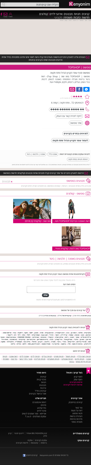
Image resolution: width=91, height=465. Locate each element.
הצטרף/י (5, 15)
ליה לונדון (87, 344)
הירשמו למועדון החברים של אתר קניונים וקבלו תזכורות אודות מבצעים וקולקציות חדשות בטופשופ (45, 173)
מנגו (82, 335)
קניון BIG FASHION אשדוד (36, 433)
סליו (69, 344)
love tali (44, 335)
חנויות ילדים (35, 356)
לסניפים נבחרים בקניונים (76, 133)
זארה (41, 333)
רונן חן (40, 342)
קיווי (14, 333)
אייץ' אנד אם (31, 339)
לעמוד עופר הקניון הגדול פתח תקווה (70, 140)
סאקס (3, 342)
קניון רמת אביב (86, 316)
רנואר (57, 335)
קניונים (85, 14)
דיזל (19, 335)
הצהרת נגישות (76, 416)
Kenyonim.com (46, 455)
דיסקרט (20, 333)
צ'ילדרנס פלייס (86, 337)
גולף (23, 335)
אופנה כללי (53, 154)
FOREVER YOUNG (24, 337)
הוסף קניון (78, 376)
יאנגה (72, 337)
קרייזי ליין (64, 335)
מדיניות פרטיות (76, 419)
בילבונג (46, 342)
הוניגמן (88, 335)
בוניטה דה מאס (77, 344)
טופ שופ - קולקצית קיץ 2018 (38, 221)
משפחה (67, 17)
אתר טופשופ (76, 123)
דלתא (24, 344)
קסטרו (71, 335)
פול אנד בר (55, 344)
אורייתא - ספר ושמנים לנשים (34, 413)
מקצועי (58, 17)
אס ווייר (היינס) (81, 342)
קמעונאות (34, 443)
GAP (31, 333)
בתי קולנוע (41, 407)
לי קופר (9, 335)
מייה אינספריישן (42, 339)
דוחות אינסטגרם (39, 402)
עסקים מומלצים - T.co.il (35, 416)
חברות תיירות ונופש (83, 361)
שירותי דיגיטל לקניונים (73, 384)
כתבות (77, 17)
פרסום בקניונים (76, 382)
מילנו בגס (27, 342)
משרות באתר (76, 421)
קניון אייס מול (66, 316)
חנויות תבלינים (40, 359)
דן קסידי (50, 337)
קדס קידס (22, 339)
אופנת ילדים (24, 356)
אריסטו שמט (7, 333)
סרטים (43, 405)
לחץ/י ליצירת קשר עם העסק (69, 116)
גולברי (76, 339)
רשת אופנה (13, 356)
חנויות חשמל (70, 356)
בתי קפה (14, 359)
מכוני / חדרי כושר (25, 359)
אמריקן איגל (68, 339)
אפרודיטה (35, 337)
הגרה (51, 339)
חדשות (85, 17)
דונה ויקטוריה (59, 333)
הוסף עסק (78, 379)
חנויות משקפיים (53, 359)
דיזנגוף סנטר (19, 433)
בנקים (71, 361)
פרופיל (34, 342)
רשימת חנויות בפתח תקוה (78, 159)
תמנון (36, 333)
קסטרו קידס (36, 335)
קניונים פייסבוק (30, 455)
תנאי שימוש (77, 413)
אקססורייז (18, 342)
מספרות (6, 359)
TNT (28, 335)
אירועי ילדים (56, 14)
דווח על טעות (76, 410)
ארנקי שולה (59, 337)
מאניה (53, 342)
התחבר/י (10, 15)
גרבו (67, 333)
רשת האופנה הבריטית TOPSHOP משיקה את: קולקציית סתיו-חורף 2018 (57, 221)
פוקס (26, 333)
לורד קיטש (71, 342)
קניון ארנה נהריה (50, 316)
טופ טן (82, 339)
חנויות (77, 14)
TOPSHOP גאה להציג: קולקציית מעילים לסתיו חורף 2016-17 (62, 248)
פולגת (80, 333)
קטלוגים (43, 14)
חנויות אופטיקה (67, 359)
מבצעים (68, 14)
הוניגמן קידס (49, 333)
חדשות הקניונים (22, 443)
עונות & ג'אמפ (11, 337)
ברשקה (63, 344)
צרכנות (43, 388)
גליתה (13, 344)
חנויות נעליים (47, 356)
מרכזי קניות (41, 379)
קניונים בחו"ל (40, 390)
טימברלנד (10, 342)
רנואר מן (74, 333)
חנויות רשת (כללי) (84, 356)
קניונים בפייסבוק (75, 402)
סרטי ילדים (41, 410)
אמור (77, 337)
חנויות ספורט (59, 356)
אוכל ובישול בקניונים (37, 393)
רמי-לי (51, 335)
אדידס (19, 344)
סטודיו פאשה (46, 344)
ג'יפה (66, 337)
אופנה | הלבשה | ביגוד (36, 154)
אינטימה (43, 337)
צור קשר (78, 407)
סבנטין (77, 335)
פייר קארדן (58, 339)
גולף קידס (87, 333)
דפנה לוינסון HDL (34, 344)
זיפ (15, 335)
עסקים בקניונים (41, 440)
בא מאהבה (13, 339)
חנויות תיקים (79, 359)
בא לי (64, 342)
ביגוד (59, 342)
